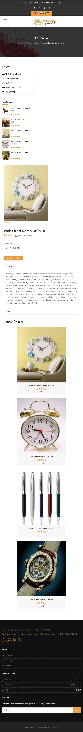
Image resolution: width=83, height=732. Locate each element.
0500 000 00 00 (30, 634)
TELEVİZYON (7, 83)
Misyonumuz (7, 656)
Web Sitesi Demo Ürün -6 (21, 130)
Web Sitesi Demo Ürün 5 (20, 108)
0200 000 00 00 (50, 634)
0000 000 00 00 (30, 2)
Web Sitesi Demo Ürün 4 (20, 152)
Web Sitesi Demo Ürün (19, 141)
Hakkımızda (6, 666)
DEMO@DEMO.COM (50, 2)
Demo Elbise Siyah (18, 119)
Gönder (77, 710)
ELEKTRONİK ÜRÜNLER (11, 74)
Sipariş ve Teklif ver (14, 258)
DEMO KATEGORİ (9, 92)
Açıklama (9, 267)
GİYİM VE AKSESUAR (10, 78)
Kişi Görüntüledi (23, 236)
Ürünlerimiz (34, 43)
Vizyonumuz (7, 661)
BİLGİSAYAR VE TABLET (11, 88)
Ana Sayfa (21, 43)
